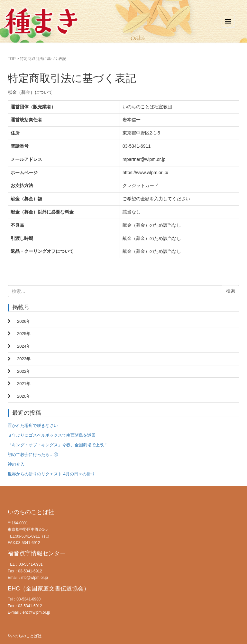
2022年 (24, 371)
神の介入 (16, 464)
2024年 (24, 346)
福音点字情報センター (37, 553)
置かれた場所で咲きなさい (33, 425)
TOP (11, 58)
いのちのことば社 (31, 512)
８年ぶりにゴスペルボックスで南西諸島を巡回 (52, 435)
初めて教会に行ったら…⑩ (33, 454)
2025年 (24, 333)
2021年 (24, 383)
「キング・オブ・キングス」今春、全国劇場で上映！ (58, 444)
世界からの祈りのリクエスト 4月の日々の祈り (51, 473)
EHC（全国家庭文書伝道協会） (48, 588)
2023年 (24, 358)
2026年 (24, 321)
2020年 (24, 396)
